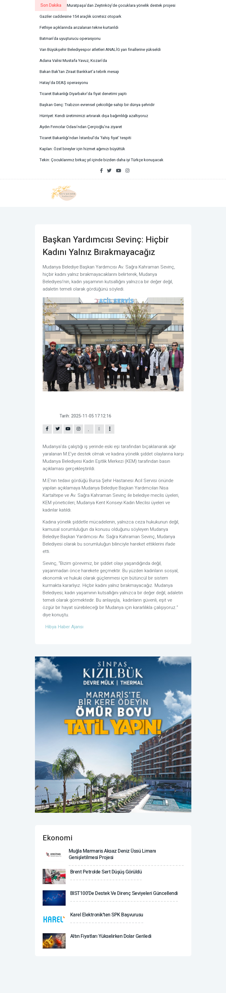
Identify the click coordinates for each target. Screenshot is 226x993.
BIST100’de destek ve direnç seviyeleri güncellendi (124, 893)
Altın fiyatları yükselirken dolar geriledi (110, 936)
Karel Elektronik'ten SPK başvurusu (106, 915)
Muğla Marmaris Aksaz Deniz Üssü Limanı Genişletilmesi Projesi (112, 854)
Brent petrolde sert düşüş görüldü (106, 872)
